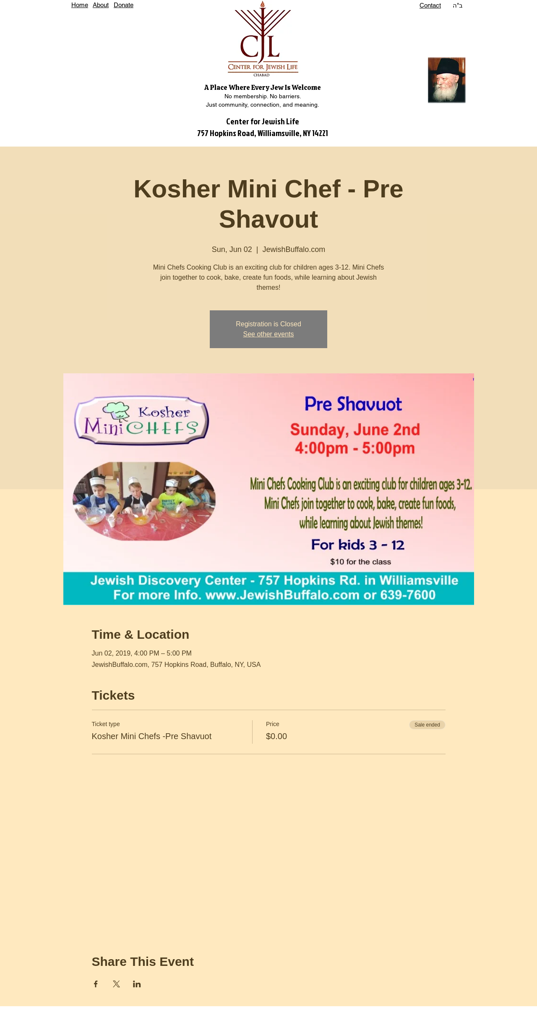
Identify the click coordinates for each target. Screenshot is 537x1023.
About (101, 4)
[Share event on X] (116, 984)
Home (79, 4)
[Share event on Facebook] (96, 984)
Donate (123, 4)
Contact (430, 5)
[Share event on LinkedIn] (137, 984)
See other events (268, 334)
